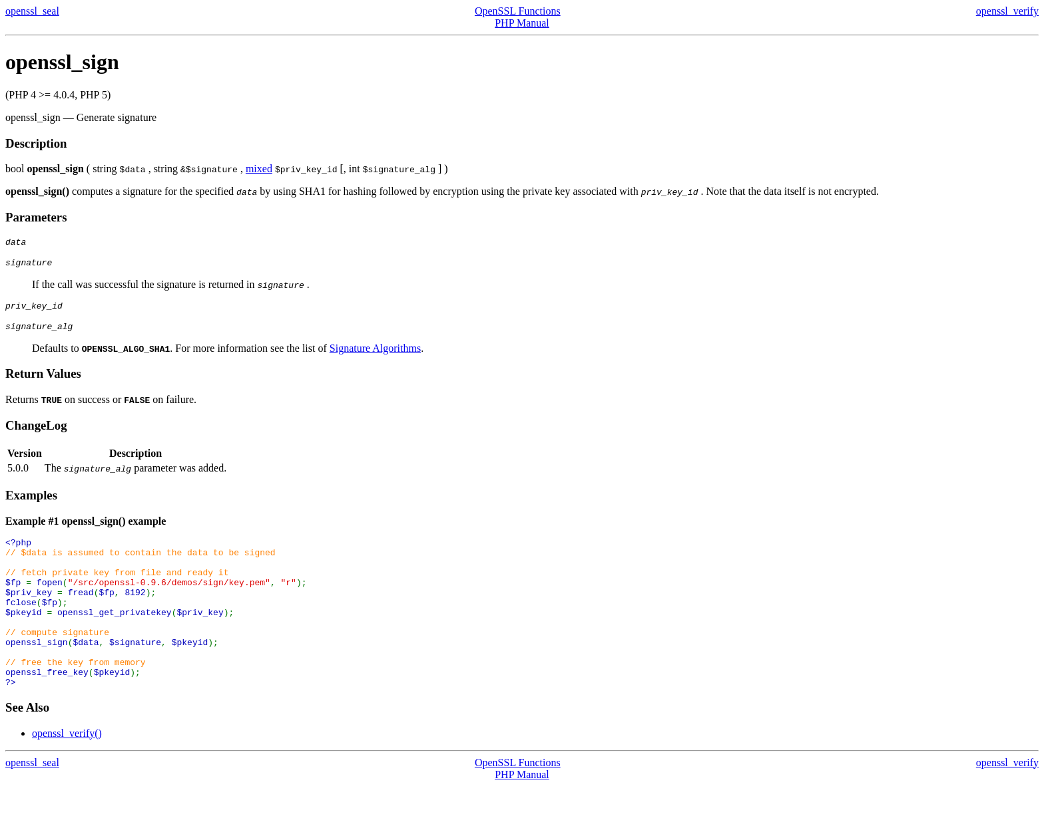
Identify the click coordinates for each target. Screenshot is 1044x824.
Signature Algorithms (375, 356)
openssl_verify (1007, 11)
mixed (259, 168)
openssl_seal (32, 11)
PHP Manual (522, 23)
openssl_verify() (67, 771)
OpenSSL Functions (518, 11)
